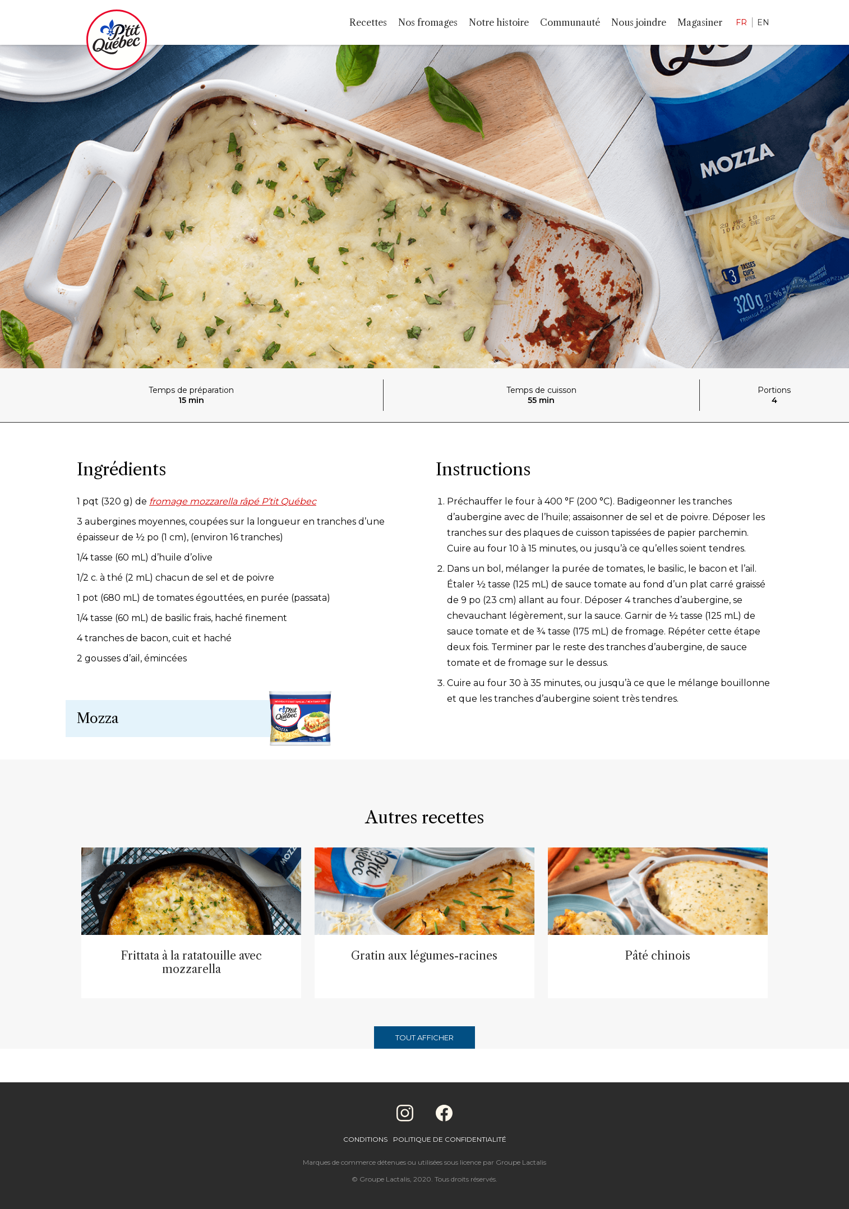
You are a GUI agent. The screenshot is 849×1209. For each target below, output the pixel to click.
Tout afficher (424, 1037)
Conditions (365, 1139)
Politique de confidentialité (449, 1139)
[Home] (117, 42)
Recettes (368, 22)
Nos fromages (428, 22)
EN (763, 22)
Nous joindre (638, 22)
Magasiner (699, 22)
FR (741, 22)
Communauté (570, 22)
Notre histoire (499, 22)
